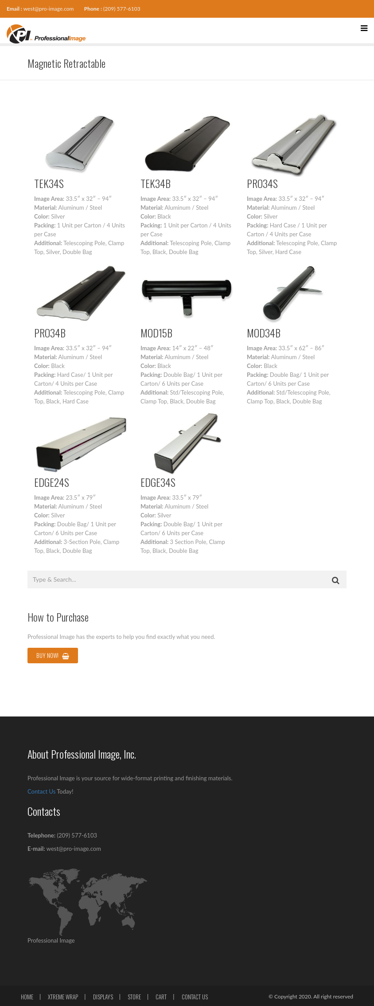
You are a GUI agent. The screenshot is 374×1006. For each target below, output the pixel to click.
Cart (161, 996)
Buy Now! (52, 655)
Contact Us (41, 791)
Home (27, 996)
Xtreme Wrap (63, 996)
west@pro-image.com (48, 8)
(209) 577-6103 (121, 8)
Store (134, 996)
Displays (103, 996)
